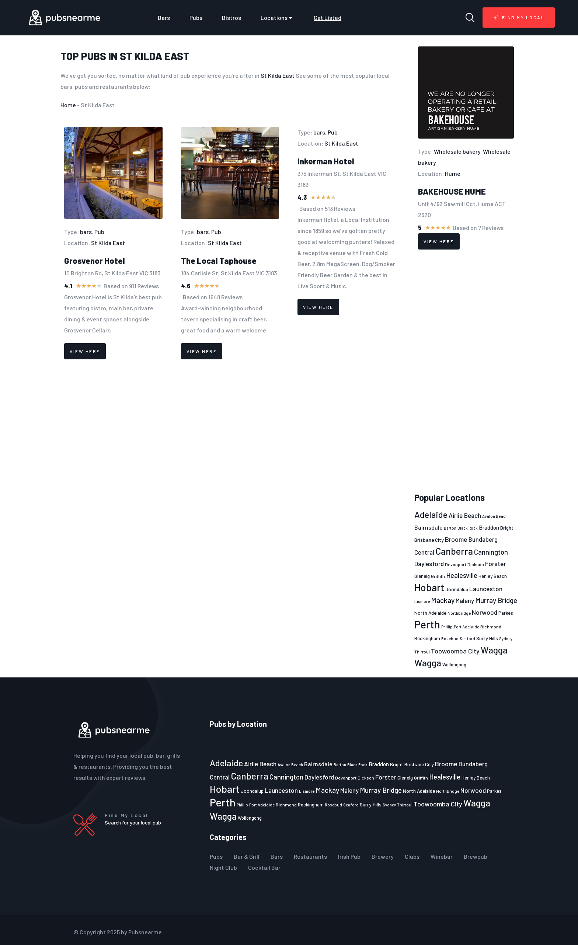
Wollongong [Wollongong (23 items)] (454, 664)
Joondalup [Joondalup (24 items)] (456, 589)
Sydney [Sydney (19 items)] (505, 638)
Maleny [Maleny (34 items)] (465, 600)
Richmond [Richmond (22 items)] (490, 626)
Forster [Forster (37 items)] (495, 563)
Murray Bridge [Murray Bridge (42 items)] (496, 600)
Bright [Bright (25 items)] (506, 528)
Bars (164, 17)
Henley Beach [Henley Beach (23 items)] (492, 576)
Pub (99, 231)
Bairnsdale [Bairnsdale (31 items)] (428, 527)
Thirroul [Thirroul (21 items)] (422, 651)
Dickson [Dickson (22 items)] (475, 564)
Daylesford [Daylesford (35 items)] (429, 563)
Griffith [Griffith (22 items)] (438, 576)
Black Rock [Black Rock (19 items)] (467, 528)
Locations (277, 17)
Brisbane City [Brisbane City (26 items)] (429, 540)
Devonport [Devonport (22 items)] (455, 564)
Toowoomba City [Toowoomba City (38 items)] (455, 651)
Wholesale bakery (457, 151)
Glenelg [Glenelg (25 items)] (422, 576)
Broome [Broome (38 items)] (456, 539)
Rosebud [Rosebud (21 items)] (450, 638)
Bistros (231, 17)
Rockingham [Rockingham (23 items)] (427, 638)
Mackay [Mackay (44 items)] (443, 600)
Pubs (195, 17)
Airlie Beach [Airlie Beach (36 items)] (465, 515)
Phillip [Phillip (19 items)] (447, 626)
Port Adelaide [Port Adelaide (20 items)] (466, 626)
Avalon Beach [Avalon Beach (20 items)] (495, 516)
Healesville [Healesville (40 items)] (461, 575)
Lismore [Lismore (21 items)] (422, 601)
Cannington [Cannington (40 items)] (491, 552)
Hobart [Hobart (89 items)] (429, 587)
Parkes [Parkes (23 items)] (505, 613)
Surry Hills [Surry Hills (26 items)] (487, 638)
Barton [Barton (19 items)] (450, 528)
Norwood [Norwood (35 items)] (484, 612)
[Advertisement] (466, 371)
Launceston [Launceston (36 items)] (485, 588)
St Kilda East (154, 56)
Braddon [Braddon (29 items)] (489, 527)
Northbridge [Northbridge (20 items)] (459, 613)
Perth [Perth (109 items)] (427, 624)
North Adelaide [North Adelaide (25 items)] (430, 613)
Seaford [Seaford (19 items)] (467, 638)
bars (86, 231)
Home (68, 104)
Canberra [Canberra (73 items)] (454, 551)
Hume (452, 173)
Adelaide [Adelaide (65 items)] (431, 514)
